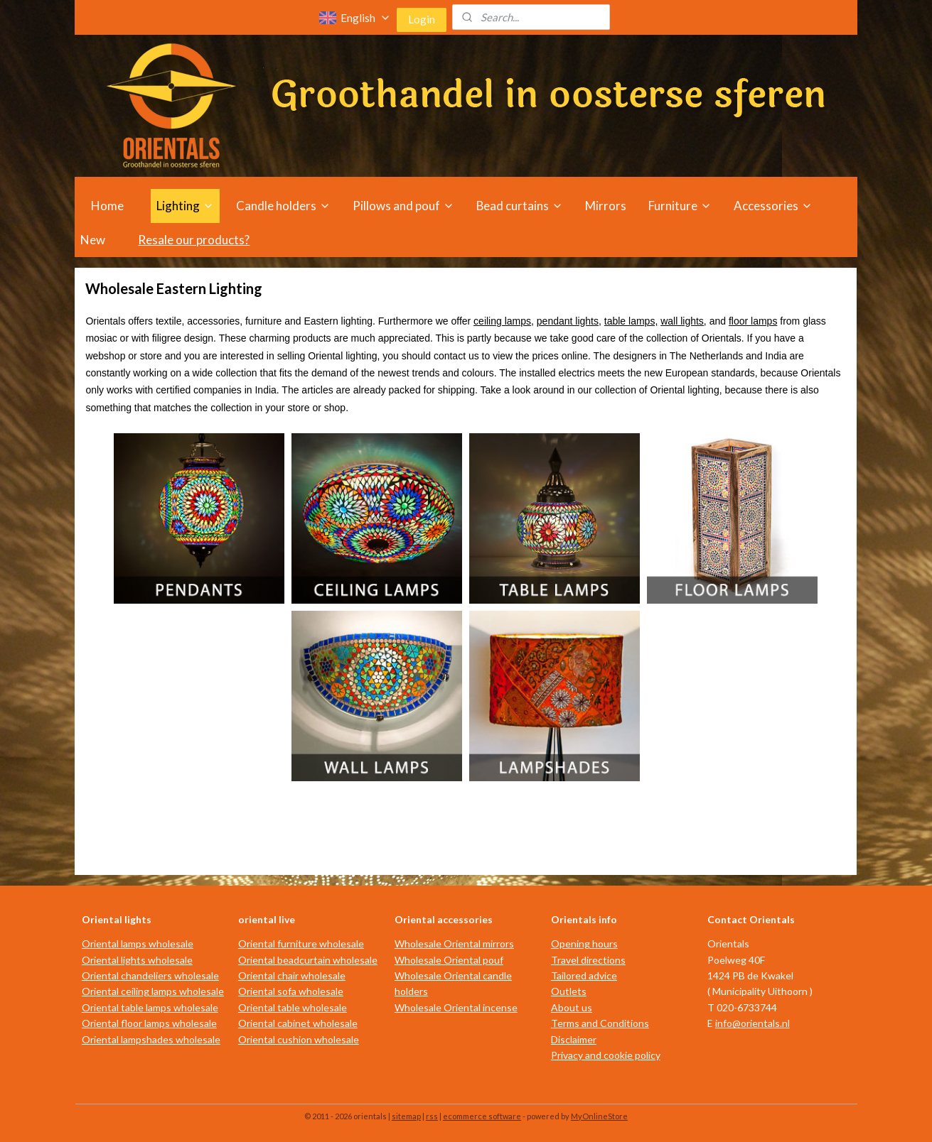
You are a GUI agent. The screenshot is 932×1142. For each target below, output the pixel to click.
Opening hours (584, 943)
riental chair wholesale (296, 975)
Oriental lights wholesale (137, 960)
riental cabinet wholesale (302, 1023)
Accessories (773, 205)
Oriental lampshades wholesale (151, 1039)
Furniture (680, 205)
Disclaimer (573, 1039)
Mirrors (605, 205)
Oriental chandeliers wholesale (150, 975)
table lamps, (631, 321)
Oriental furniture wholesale (301, 943)
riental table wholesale (297, 1007)
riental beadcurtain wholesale (312, 960)
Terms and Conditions (600, 1023)
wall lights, (683, 321)
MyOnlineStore (599, 1116)
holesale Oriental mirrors (459, 943)
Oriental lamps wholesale (137, 943)
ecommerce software (482, 1116)
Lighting (185, 205)
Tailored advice (584, 975)
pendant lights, (569, 321)
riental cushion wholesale (303, 1039)
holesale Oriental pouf (454, 960)
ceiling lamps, (503, 321)
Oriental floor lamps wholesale (149, 1023)
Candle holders (283, 205)
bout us (575, 1007)
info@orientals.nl (752, 1023)
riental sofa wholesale (295, 991)
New (92, 239)
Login (421, 19)
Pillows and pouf (403, 205)
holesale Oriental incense (461, 1007)
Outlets (568, 991)
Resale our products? (194, 239)
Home (107, 205)
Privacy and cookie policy (605, 1055)
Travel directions (588, 960)
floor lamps (753, 321)
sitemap (406, 1116)
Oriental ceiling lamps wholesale (153, 991)
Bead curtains (519, 205)
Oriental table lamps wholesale (150, 1007)
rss (432, 1116)
